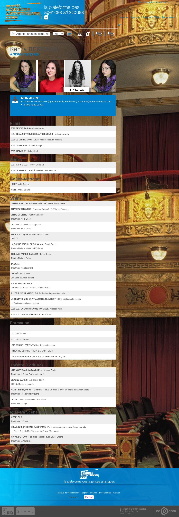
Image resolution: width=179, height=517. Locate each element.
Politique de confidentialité (68, 493)
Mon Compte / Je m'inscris (153, 2)
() (63, 101)
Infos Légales (105, 493)
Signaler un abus (89, 493)
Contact (117, 493)
